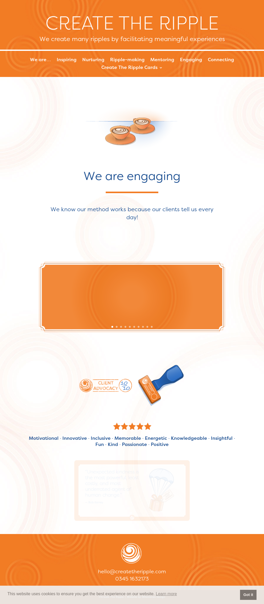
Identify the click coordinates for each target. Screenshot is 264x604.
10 (152, 327)
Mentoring (162, 60)
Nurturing (93, 60)
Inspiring (67, 60)
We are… (40, 60)
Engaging (191, 60)
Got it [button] (248, 595)
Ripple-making (127, 60)
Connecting (221, 60)
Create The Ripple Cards (129, 68)
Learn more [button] (166, 594)
